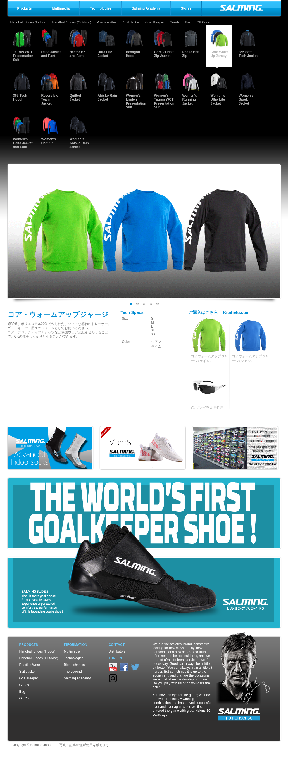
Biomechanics (74, 665)
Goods (174, 22)
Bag (188, 22)
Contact (117, 645)
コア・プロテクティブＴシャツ (31, 332)
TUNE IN (115, 658)
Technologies (74, 658)
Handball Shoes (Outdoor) (71, 22)
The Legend (73, 671)
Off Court (203, 22)
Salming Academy (77, 678)
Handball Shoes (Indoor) (28, 22)
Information (75, 645)
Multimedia (72, 651)
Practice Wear (107, 22)
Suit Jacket (131, 22)
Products (28, 645)
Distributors (117, 651)
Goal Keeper (154, 22)
